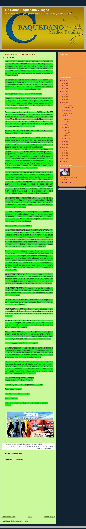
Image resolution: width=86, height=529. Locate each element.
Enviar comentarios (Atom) (19, 521)
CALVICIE (66, 116)
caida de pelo (34, 446)
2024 (64, 86)
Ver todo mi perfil (67, 182)
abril (65, 130)
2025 (64, 83)
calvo (47, 446)
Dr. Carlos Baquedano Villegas (27, 10)
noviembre (67, 107)
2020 (64, 97)
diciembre (67, 105)
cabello (27, 446)
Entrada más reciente (8, 517)
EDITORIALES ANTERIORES (17, 394)
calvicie (42, 446)
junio (65, 124)
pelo (51, 446)
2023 (64, 89)
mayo (66, 127)
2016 (64, 145)
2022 (64, 91)
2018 (64, 102)
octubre (66, 110)
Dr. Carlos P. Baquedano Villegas (70, 178)
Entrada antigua (49, 517)
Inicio (30, 517)
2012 (64, 156)
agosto (66, 119)
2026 (64, 80)
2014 (64, 150)
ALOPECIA (20, 446)
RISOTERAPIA (11, 398)
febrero (66, 136)
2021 (64, 94)
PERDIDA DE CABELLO (45, 448)
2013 (64, 153)
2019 (64, 100)
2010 (64, 161)
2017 (64, 142)
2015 (64, 147)
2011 (64, 158)
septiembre (67, 113)
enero (66, 138)
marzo (66, 133)
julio (65, 122)
